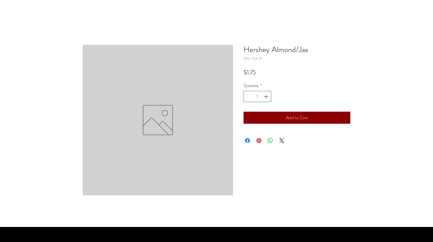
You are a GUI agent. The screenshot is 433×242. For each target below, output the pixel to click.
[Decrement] (248, 96)
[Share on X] (281, 140)
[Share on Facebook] (247, 140)
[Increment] (266, 96)
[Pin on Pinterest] (259, 140)
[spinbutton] (257, 96)
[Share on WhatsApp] (270, 140)
